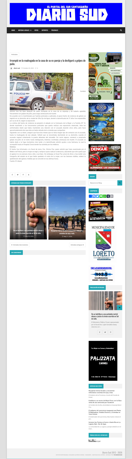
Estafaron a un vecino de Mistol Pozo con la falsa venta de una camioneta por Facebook (105, 401)
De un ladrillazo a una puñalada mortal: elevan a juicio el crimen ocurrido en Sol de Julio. (105, 316)
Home (13, 30)
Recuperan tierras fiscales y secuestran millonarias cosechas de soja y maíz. (102, 391)
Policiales (54, 30)
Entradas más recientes (19, 245)
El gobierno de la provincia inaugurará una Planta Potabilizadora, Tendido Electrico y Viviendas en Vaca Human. (105, 412)
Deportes (45, 30)
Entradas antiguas (77, 245)
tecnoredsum (118, 455)
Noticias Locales (24, 30)
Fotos (36, 30)
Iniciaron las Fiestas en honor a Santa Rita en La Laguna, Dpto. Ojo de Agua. (104, 423)
